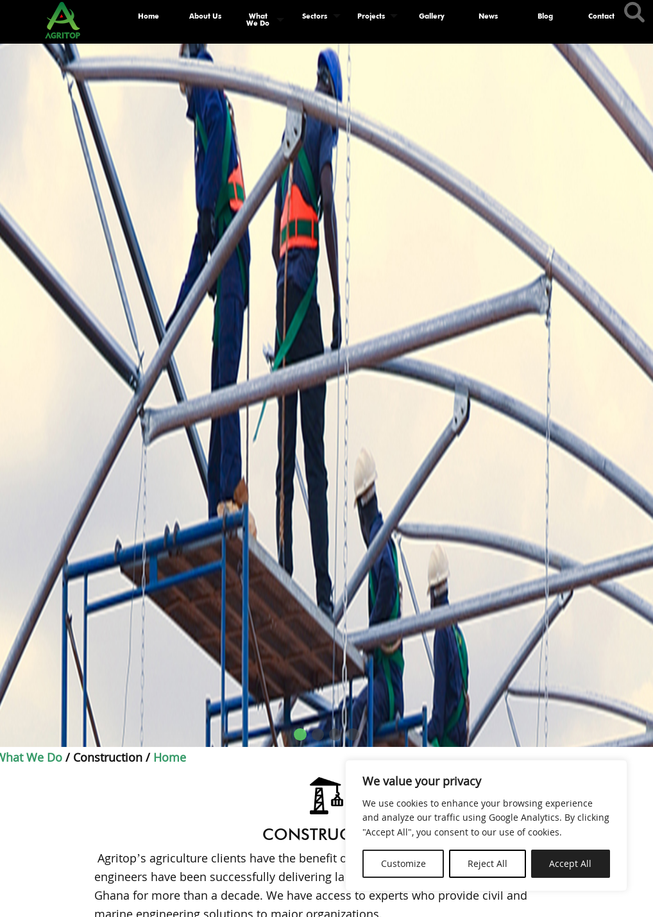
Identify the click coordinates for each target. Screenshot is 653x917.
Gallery (432, 16)
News (488, 16)
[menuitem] (148, 20)
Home (148, 16)
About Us (205, 16)
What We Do (257, 20)
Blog (545, 16)
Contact (601, 16)
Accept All (570, 863)
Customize (403, 863)
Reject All (487, 863)
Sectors (314, 16)
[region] (486, 825)
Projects (371, 16)
